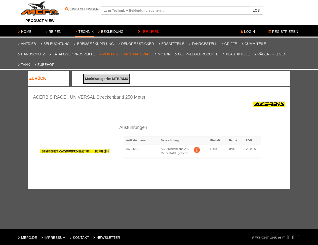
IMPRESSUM (53, 238)
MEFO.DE (27, 238)
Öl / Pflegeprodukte (196, 54)
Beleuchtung (55, 44)
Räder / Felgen (270, 54)
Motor (162, 54)
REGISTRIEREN (283, 32)
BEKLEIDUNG (110, 32)
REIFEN (53, 32)
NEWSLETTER (106, 238)
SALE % (148, 31)
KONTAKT (79, 238)
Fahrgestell (202, 44)
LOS (256, 10)
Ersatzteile (171, 44)
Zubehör (44, 65)
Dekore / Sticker (136, 44)
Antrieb (26, 44)
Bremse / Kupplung (93, 44)
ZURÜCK (37, 78)
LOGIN (247, 32)
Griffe (229, 44)
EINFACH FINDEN (84, 9)
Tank (23, 65)
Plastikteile (236, 54)
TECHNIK (84, 32)
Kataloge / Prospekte (72, 54)
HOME (24, 32)
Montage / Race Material (124, 54)
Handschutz (31, 54)
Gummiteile (253, 44)
